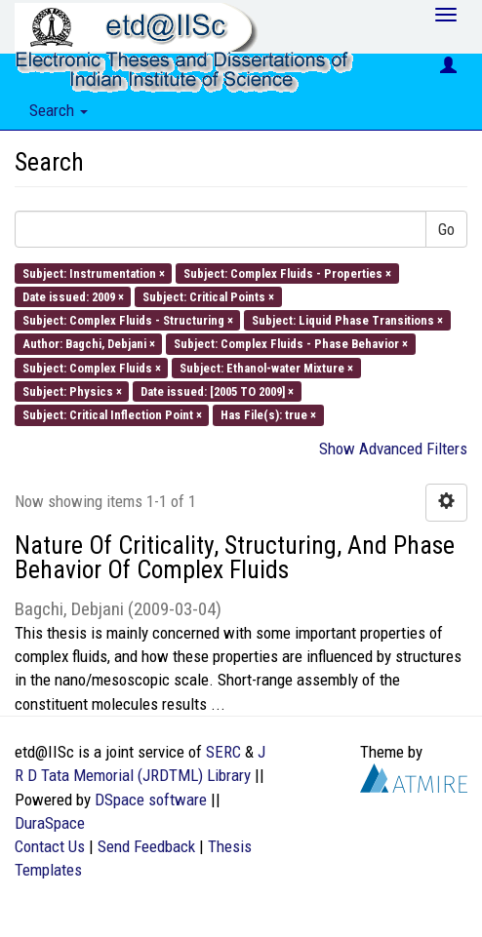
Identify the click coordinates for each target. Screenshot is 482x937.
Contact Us (50, 846)
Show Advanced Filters (393, 448)
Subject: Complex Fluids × (91, 367)
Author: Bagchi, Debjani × (88, 343)
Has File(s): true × (268, 415)
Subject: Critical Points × (208, 296)
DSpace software (151, 799)
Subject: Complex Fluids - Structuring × (127, 320)
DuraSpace (50, 823)
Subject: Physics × (72, 390)
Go (446, 229)
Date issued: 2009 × (73, 296)
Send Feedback (146, 846)
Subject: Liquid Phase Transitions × (347, 320)
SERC (223, 751)
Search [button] (58, 110)
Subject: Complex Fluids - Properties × (287, 272)
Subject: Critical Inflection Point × (112, 415)
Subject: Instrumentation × (93, 272)
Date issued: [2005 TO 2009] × (217, 390)
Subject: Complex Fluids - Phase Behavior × (291, 343)
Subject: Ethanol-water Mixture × (266, 367)
